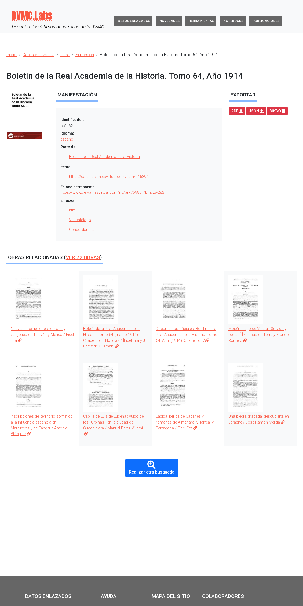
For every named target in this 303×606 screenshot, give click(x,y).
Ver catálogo (80, 220)
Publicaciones (266, 21)
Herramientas (201, 21)
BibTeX (277, 111)
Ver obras (83, 257)
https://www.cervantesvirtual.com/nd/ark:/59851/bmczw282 (112, 192)
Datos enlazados (134, 21)
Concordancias (82, 229)
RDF (237, 111)
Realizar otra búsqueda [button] (151, 468)
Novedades (169, 21)
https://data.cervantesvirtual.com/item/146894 (108, 176)
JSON (256, 111)
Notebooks (233, 21)
